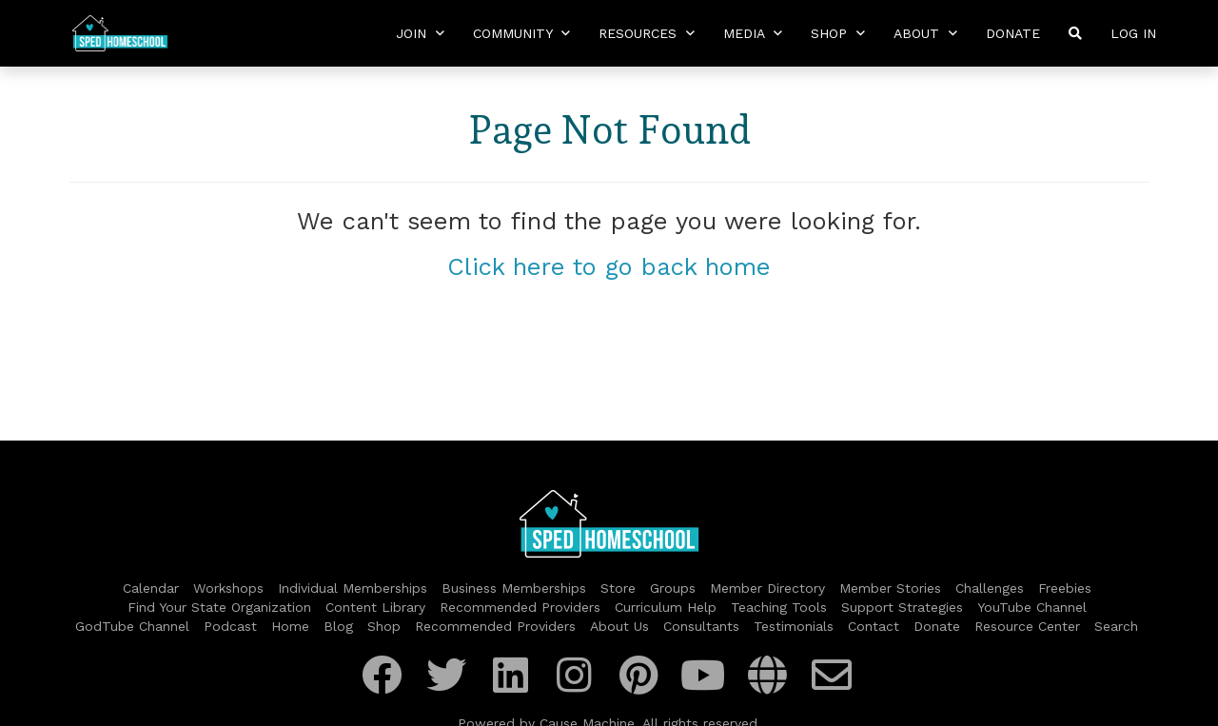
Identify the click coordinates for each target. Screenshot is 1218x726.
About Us (619, 626)
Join (420, 33)
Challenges (989, 588)
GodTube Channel (132, 626)
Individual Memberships (352, 588)
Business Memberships (514, 588)
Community (521, 33)
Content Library (375, 607)
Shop (838, 33)
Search (1116, 626)
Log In (1133, 33)
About (925, 33)
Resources (647, 33)
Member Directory (767, 588)
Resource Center (1027, 626)
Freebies (1064, 588)
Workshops (228, 588)
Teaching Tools (779, 607)
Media (752, 33)
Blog (338, 626)
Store (618, 588)
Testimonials (794, 626)
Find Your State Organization (219, 607)
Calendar (151, 588)
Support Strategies (902, 607)
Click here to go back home (609, 266)
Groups (673, 588)
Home (290, 626)
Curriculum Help (666, 607)
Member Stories (890, 588)
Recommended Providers (520, 607)
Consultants (701, 626)
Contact (873, 626)
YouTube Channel (1032, 607)
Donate (1013, 33)
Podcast (230, 626)
